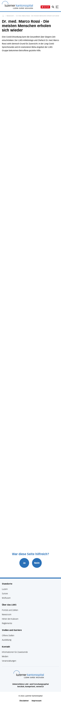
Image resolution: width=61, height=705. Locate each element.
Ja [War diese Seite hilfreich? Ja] (24, 562)
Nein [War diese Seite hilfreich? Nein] (37, 562)
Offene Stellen (8, 635)
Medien (5, 656)
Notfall (45, 7)
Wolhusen (6, 598)
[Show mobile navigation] (57, 7)
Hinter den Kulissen (10, 619)
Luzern (5, 589)
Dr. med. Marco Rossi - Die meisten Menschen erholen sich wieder (38, 16)
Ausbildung (6, 640)
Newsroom (10, 16)
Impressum (36, 701)
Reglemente (7, 623)
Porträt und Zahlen (10, 610)
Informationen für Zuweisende (15, 652)
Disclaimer (24, 701)
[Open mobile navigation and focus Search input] (53, 7)
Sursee (5, 593)
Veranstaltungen (9, 661)
